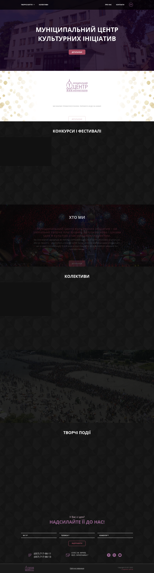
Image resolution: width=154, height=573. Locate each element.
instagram (114, 555)
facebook (108, 555)
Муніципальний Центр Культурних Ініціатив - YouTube (120, 555)
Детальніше (77, 52)
